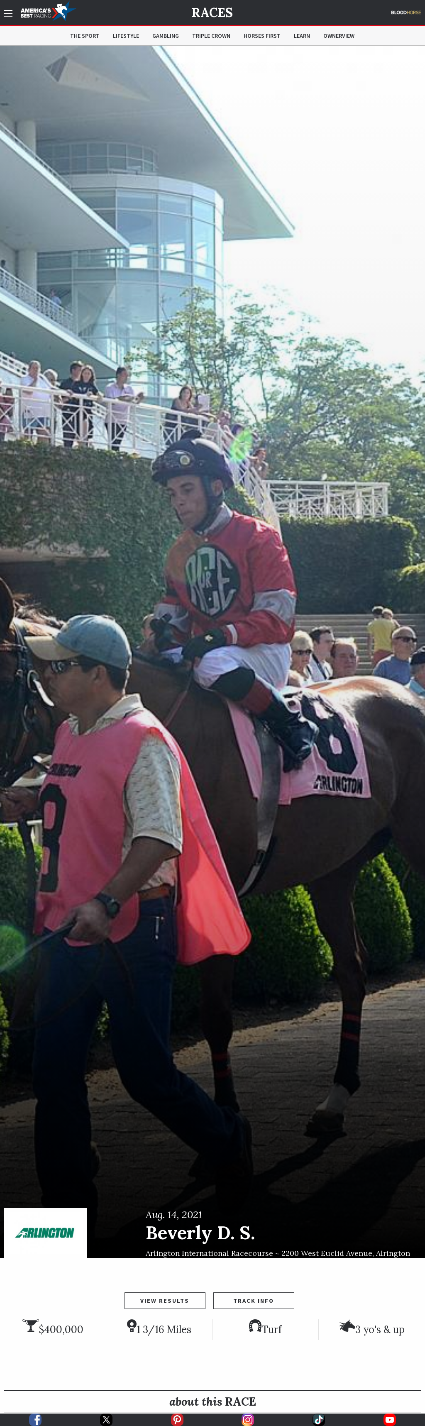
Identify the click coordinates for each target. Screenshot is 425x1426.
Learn (302, 35)
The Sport (85, 35)
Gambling (165, 35)
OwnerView (338, 35)
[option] (212, 652)
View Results (164, 1300)
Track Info (253, 1300)
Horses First (262, 35)
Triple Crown (211, 35)
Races (212, 12)
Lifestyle (126, 35)
